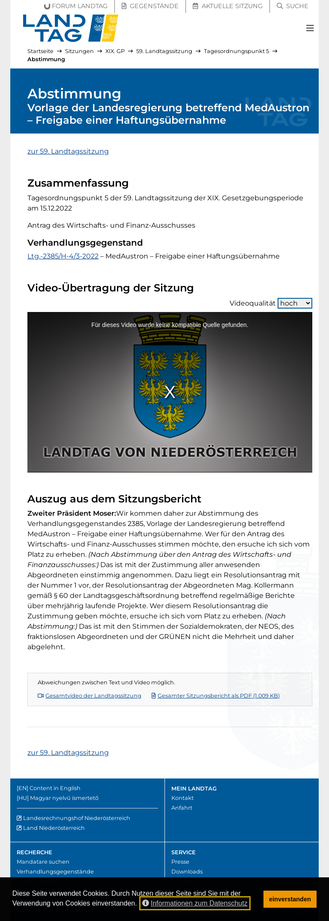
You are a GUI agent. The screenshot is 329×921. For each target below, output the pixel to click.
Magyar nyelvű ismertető (64, 798)
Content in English (55, 788)
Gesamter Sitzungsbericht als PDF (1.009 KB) (216, 695)
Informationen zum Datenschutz (195, 903)
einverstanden (290, 899)
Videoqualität (271, 303)
